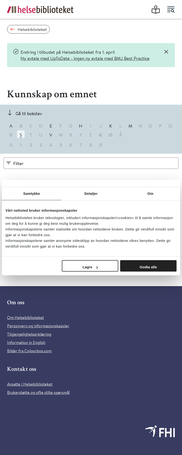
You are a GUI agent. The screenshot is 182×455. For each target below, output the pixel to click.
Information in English (26, 342)
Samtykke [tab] (31, 193)
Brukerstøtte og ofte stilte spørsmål (38, 392)
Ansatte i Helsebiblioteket (29, 384)
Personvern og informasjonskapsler (38, 325)
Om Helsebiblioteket (25, 317)
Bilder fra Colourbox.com (29, 350)
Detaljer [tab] (91, 193)
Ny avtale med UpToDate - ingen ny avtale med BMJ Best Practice (85, 58)
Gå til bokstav (29, 113)
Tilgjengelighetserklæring (29, 334)
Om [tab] (150, 193)
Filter (18, 163)
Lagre (90, 267)
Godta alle (148, 267)
